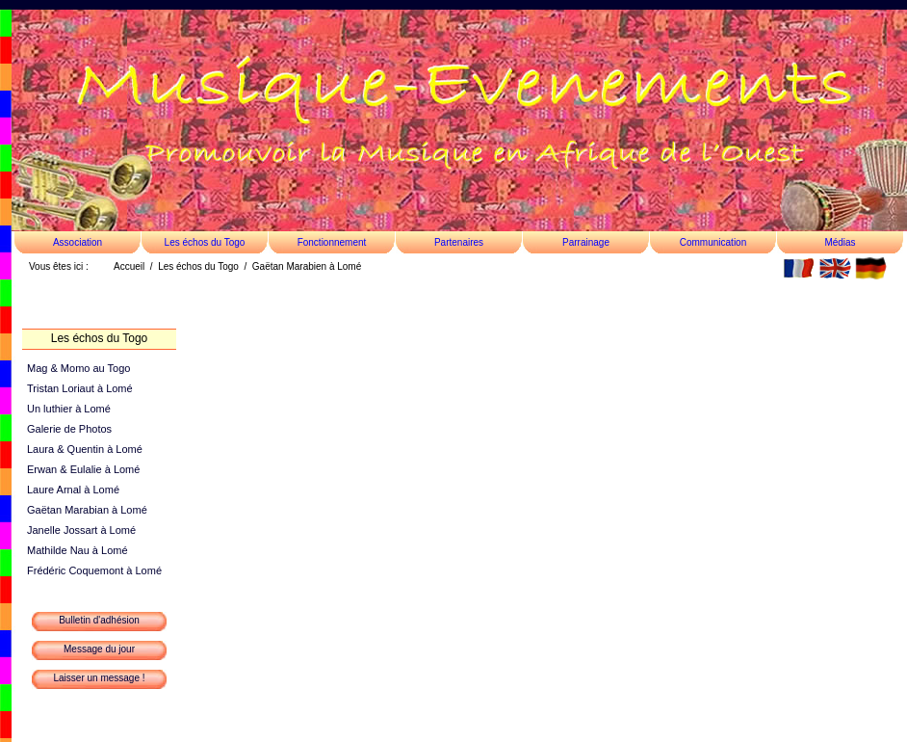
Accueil (129, 266)
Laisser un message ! (98, 678)
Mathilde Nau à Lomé (77, 550)
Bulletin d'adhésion (99, 620)
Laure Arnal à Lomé (73, 489)
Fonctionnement (332, 242)
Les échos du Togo (205, 242)
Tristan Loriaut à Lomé (80, 388)
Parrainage (585, 242)
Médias (839, 242)
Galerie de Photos (69, 429)
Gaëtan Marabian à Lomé (87, 510)
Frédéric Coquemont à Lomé (94, 570)
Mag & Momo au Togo (78, 368)
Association (77, 242)
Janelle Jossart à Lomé (81, 530)
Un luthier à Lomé (69, 408)
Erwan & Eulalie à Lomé (83, 469)
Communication (713, 242)
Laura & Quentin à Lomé (85, 449)
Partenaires (458, 242)
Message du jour (99, 649)
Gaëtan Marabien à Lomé (306, 266)
